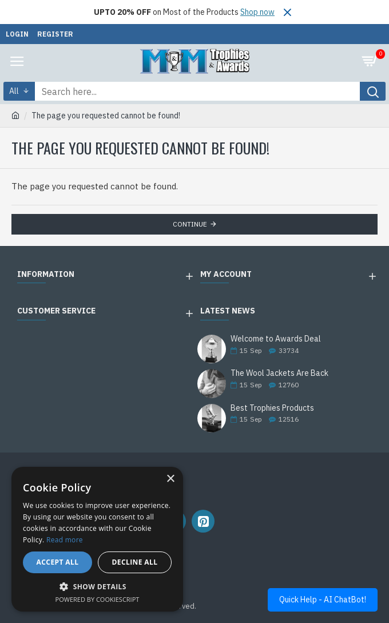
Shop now (257, 12)
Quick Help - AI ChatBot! (322, 599)
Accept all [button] (58, 562)
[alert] (97, 539)
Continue (190, 224)
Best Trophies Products (272, 408)
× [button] (170, 479)
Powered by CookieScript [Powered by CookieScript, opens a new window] (97, 599)
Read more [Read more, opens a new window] (64, 540)
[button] (97, 586)
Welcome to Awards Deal (276, 339)
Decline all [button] (135, 562)
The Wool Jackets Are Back (279, 373)
